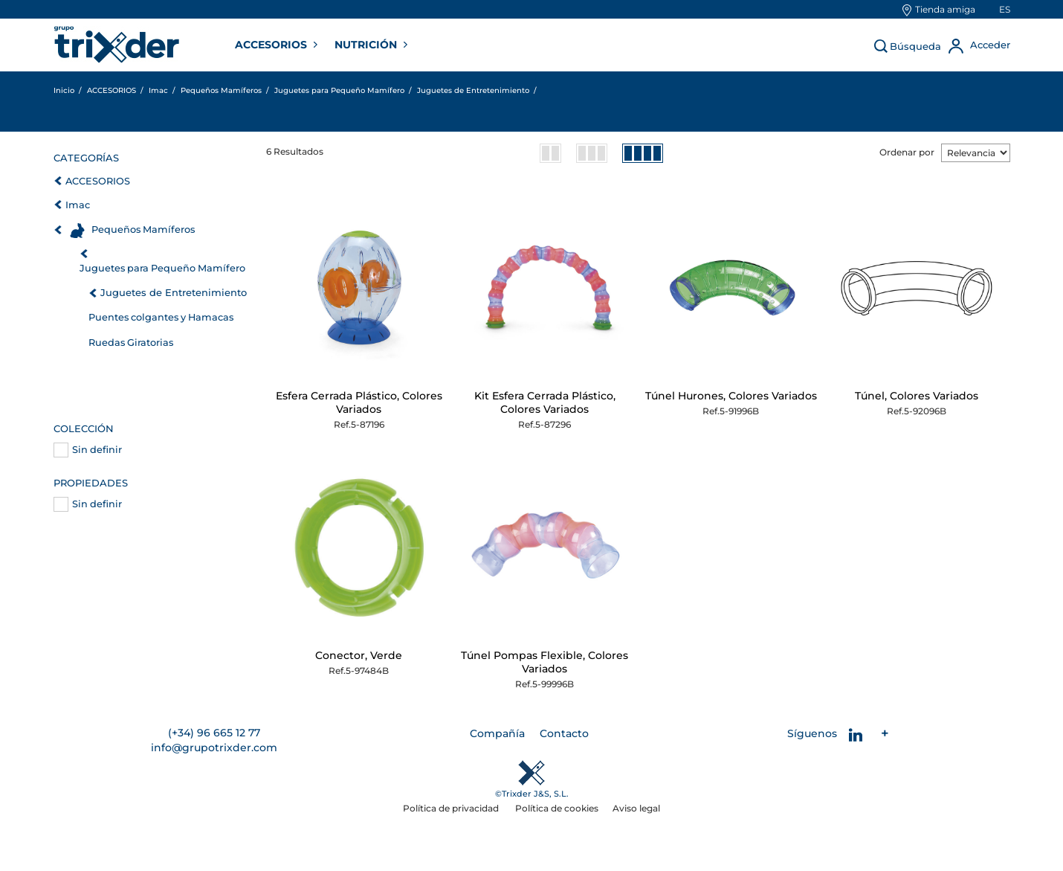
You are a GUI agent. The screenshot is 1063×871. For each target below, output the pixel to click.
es (1004, 9)
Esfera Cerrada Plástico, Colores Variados (359, 402)
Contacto (564, 733)
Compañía (497, 733)
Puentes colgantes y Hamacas (160, 317)
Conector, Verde (358, 655)
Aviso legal (636, 808)
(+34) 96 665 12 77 (214, 732)
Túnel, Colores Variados (916, 395)
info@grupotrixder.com (214, 747)
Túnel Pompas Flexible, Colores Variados (544, 662)
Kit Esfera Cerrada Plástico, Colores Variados (544, 402)
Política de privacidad (452, 808)
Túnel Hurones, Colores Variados (731, 395)
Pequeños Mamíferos (143, 229)
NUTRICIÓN (367, 44)
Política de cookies (556, 808)
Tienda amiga (945, 9)
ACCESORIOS (272, 44)
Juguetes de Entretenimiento (173, 292)
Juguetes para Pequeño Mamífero (162, 268)
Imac (77, 204)
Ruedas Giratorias (130, 342)
